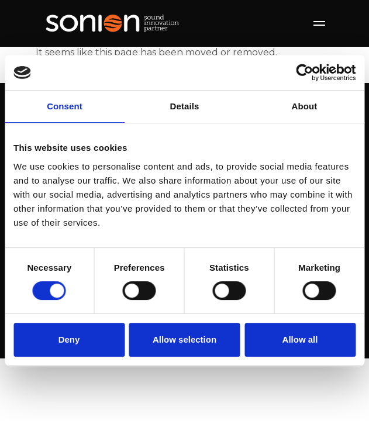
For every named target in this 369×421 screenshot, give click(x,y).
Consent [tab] (64, 106)
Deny (69, 339)
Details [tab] (184, 106)
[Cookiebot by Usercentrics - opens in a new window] (304, 72)
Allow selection (184, 339)
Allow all (300, 339)
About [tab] (305, 106)
